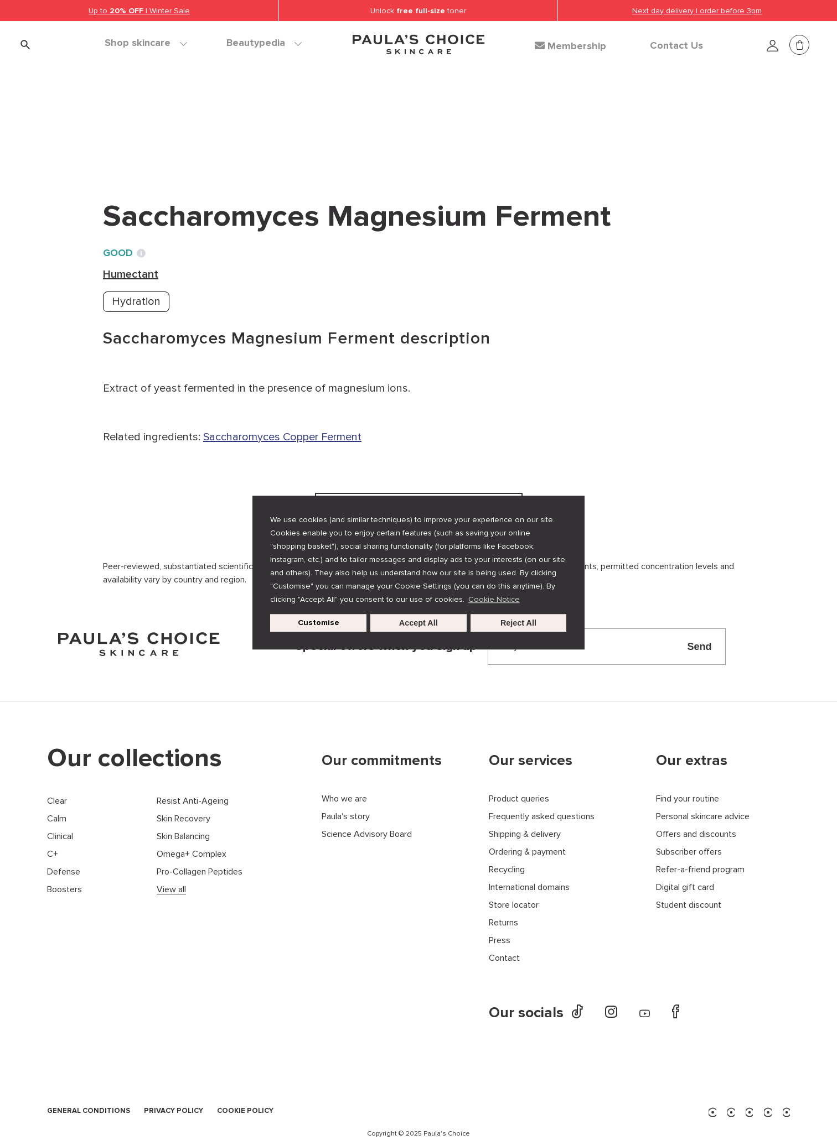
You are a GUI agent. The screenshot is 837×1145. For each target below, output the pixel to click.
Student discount (688, 905)
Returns (503, 923)
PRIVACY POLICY (173, 1111)
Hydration (136, 301)
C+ (52, 854)
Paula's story (346, 816)
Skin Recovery (183, 819)
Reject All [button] (518, 622)
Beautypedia (264, 43)
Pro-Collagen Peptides (199, 872)
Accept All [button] (418, 622)
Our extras (691, 760)
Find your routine (687, 799)
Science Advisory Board (367, 834)
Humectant (246, 121)
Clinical (60, 836)
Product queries (519, 799)
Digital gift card (685, 887)
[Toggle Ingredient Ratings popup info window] (141, 253)
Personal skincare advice (703, 816)
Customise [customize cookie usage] (318, 622)
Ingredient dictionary (156, 121)
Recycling (507, 870)
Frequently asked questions (542, 816)
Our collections (134, 758)
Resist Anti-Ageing (193, 801)
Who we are (344, 799)
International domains (529, 887)
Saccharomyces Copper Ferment (282, 437)
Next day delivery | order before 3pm (697, 10)
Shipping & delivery (525, 834)
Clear (57, 801)
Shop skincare (146, 43)
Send (699, 646)
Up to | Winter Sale (139, 10)
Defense (63, 872)
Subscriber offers (689, 852)
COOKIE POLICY (245, 1111)
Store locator (514, 905)
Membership (570, 46)
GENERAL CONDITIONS (88, 1111)
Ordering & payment (527, 852)
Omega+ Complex (191, 854)
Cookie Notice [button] (494, 599)
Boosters (64, 889)
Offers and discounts (696, 834)
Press (499, 940)
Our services (530, 760)
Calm (56, 819)
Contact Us (676, 46)
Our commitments (382, 760)
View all (171, 889)
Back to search (152, 144)
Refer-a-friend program (700, 870)
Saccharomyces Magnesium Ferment (376, 121)
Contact (504, 958)
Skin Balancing (183, 836)
